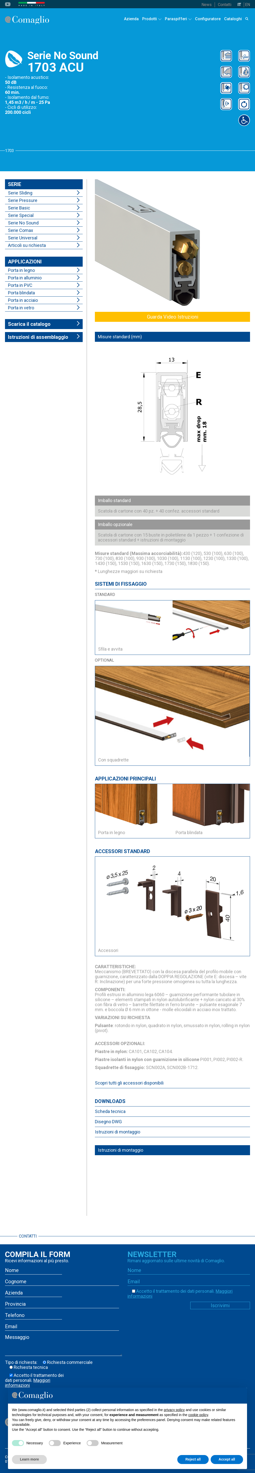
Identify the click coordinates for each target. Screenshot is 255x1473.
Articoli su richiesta (27, 245)
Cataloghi (233, 18)
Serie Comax (20, 230)
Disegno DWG (108, 1121)
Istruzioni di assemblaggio (38, 337)
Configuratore (208, 18)
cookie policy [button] (198, 1415)
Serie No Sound (23, 222)
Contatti (224, 4)
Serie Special (21, 215)
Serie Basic (19, 207)
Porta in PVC (20, 285)
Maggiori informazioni (27, 1383)
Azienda (131, 18)
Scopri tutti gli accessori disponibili (129, 1083)
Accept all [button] (227, 1459)
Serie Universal (22, 237)
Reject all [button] (192, 1459)
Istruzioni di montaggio (117, 1131)
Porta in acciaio (23, 300)
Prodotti (149, 18)
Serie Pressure (22, 200)
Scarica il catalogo (29, 324)
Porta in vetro (21, 307)
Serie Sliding (20, 192)
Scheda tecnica (110, 1111)
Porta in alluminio (25, 277)
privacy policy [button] (174, 1410)
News (206, 4)
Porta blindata (21, 292)
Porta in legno (21, 270)
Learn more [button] (29, 1459)
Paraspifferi (176, 18)
